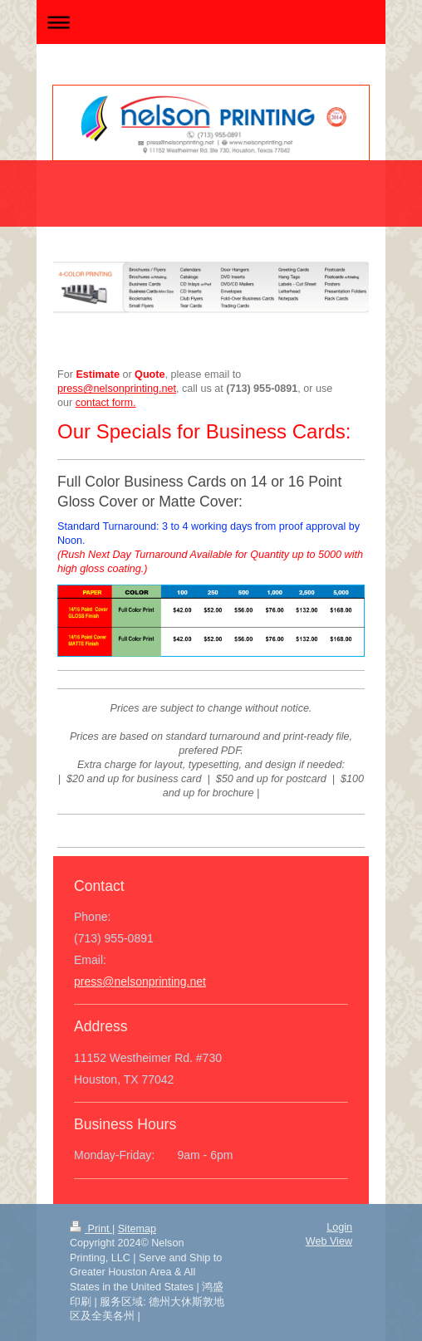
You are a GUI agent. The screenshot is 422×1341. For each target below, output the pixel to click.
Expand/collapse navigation (211, 22)
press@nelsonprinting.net (140, 981)
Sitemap (137, 1229)
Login (339, 1227)
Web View (329, 1241)
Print (91, 1229)
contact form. (106, 403)
